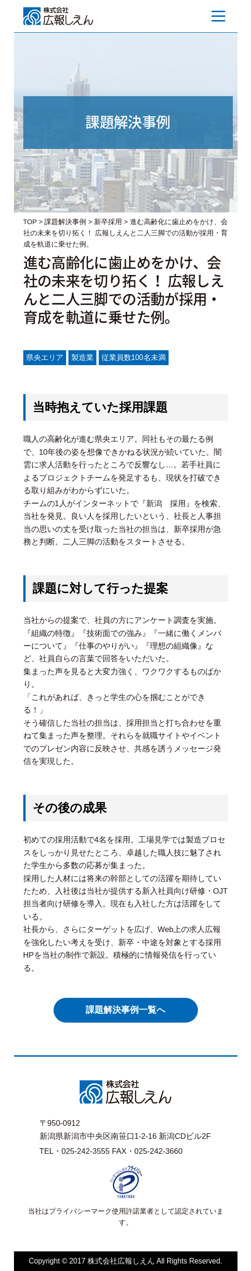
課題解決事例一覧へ (125, 1010)
